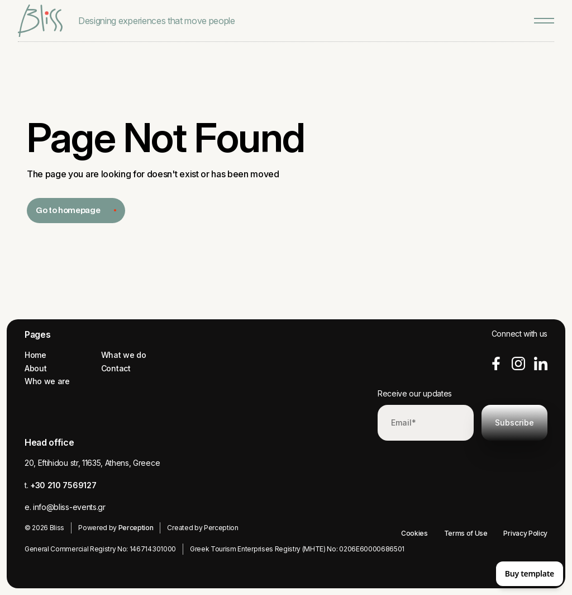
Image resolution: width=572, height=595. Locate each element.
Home (35, 355)
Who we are (47, 381)
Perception (136, 527)
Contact (116, 368)
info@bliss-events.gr (69, 507)
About (35, 368)
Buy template (529, 573)
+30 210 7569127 (63, 485)
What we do (123, 355)
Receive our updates (415, 393)
